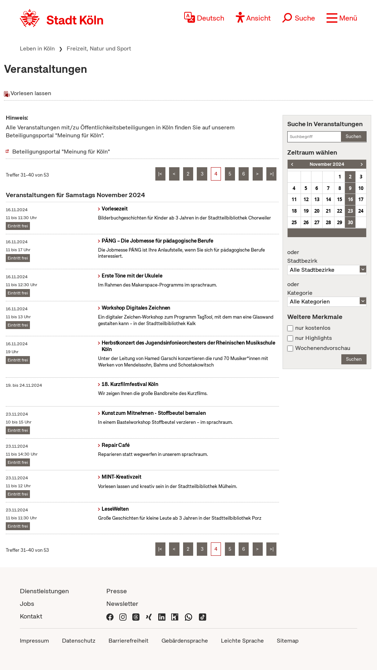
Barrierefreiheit (128, 640)
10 (360, 188)
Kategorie (327, 289)
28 (328, 222)
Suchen (353, 136)
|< (160, 174)
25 (294, 222)
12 (306, 199)
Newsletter (122, 603)
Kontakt (31, 616)
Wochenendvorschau (322, 348)
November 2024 (327, 164)
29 (339, 222)
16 (350, 199)
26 (306, 222)
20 (316, 211)
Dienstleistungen (44, 591)
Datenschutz (79, 640)
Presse (116, 591)
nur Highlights (313, 338)
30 (350, 222)
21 (328, 211)
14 (328, 199)
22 (339, 211)
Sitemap (287, 640)
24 (360, 211)
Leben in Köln (37, 48)
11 (294, 199)
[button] (342, 18)
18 (294, 211)
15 (339, 199)
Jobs (27, 603)
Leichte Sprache (242, 640)
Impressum (34, 640)
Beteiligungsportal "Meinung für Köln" (61, 151)
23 (350, 211)
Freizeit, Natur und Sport (99, 48)
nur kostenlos (313, 328)
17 (360, 199)
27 (316, 222)
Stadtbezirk (327, 257)
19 (306, 211)
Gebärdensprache (184, 640)
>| (272, 174)
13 (316, 199)
